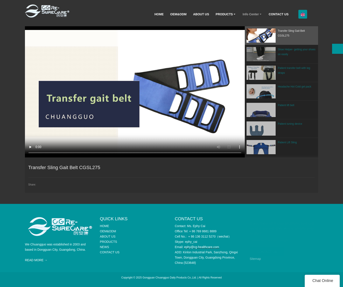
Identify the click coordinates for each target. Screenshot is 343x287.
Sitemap (255, 259)
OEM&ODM (178, 14)
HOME (159, 14)
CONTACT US (279, 14)
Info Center (251, 14)
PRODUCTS (224, 14)
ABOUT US (201, 14)
